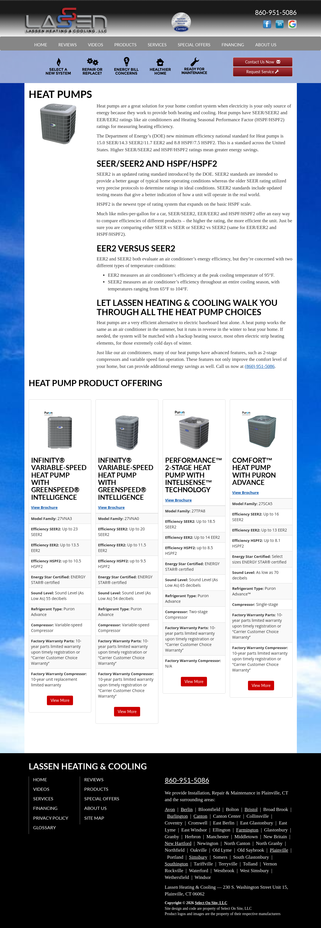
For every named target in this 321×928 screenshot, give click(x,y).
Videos (95, 44)
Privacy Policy (50, 818)
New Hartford (178, 843)
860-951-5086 (187, 780)
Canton (200, 816)
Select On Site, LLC (211, 903)
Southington (176, 864)
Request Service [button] (262, 71)
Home (40, 44)
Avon (170, 809)
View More (60, 700)
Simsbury (198, 857)
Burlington (177, 816)
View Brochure (44, 507)
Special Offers (194, 44)
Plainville (279, 850)
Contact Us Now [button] (262, 61)
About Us (265, 44)
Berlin (187, 809)
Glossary (44, 827)
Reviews (67, 44)
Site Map (94, 818)
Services (157, 44)
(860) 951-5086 (260, 366)
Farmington (247, 830)
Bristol (251, 809)
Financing (233, 44)
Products (125, 44)
